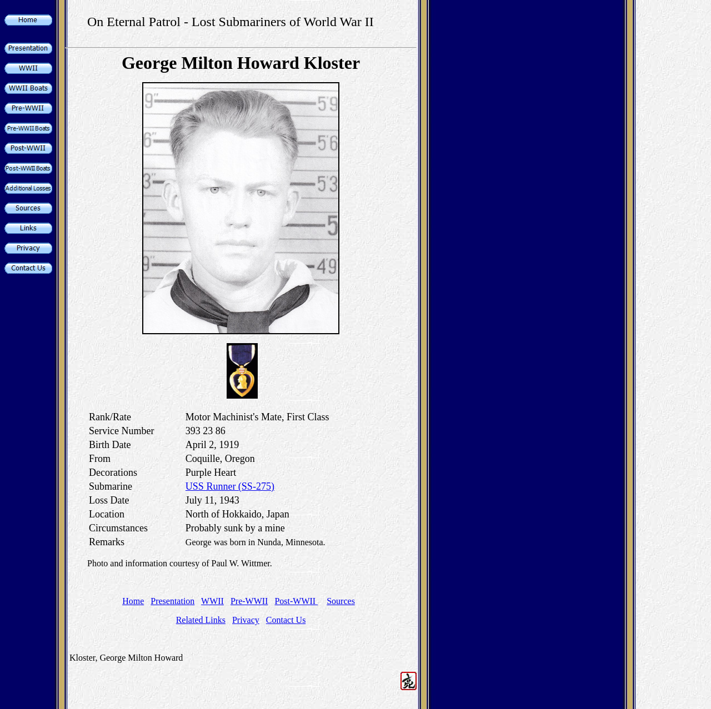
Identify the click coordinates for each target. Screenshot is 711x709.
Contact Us (286, 620)
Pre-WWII (249, 601)
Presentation (172, 601)
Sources (341, 601)
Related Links (201, 620)
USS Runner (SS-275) (230, 486)
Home (133, 601)
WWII (212, 601)
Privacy (245, 620)
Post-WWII (296, 601)
